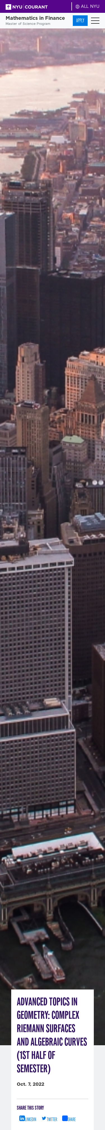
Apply (80, 20)
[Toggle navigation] (95, 20)
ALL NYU (87, 6)
